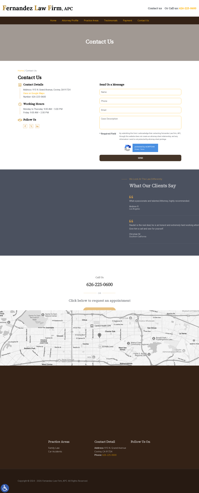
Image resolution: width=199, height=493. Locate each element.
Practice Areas (91, 20)
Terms (144, 149)
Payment (127, 20)
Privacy (139, 149)
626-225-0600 (187, 8)
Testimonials (110, 20)
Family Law (45, 447)
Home (53, 20)
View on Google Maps (32, 93)
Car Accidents (47, 451)
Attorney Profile (70, 20)
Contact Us (143, 20)
